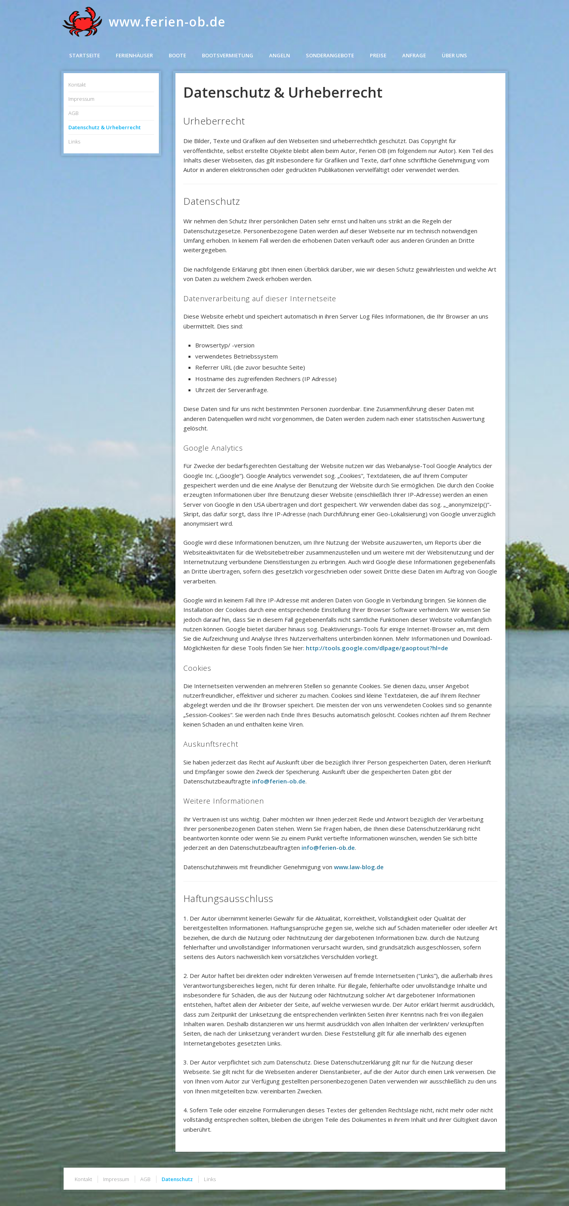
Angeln (279, 55)
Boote (177, 55)
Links (74, 141)
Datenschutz (177, 1179)
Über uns (454, 55)
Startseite (84, 55)
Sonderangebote (330, 55)
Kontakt (77, 84)
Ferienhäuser (134, 55)
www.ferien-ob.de (167, 21)
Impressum (81, 98)
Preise (378, 55)
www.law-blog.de (359, 867)
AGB (73, 113)
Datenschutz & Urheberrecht (104, 127)
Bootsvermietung (227, 55)
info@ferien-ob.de (278, 781)
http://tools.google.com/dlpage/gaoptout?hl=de (377, 648)
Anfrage (414, 55)
